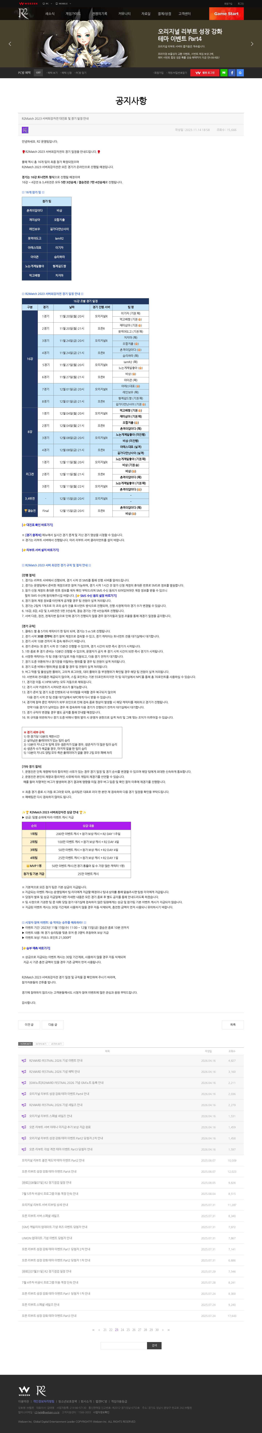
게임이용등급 (119, 1401)
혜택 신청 (67, 72)
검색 (154, 1345)
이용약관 (23, 1401)
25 (128, 1330)
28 (145, 1330)
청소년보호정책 (67, 1401)
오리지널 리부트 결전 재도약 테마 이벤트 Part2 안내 (53, 1160)
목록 (232, 1024)
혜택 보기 (53, 72)
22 (110, 1330)
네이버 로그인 (224, 72)
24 (122, 1330)
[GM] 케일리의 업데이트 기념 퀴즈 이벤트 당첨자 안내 (54, 1227)
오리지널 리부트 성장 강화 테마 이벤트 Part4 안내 (59, 1094)
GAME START (226, 13)
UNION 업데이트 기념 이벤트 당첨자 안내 (47, 1238)
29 (151, 1330)
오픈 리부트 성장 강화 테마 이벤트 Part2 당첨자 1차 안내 (56, 1260)
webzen (28, 3)
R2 (24, 13)
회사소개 (86, 1401)
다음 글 (52, 1024)
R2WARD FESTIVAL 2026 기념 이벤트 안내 (55, 1060)
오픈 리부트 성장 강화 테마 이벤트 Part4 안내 (49, 1171)
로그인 (241, 3)
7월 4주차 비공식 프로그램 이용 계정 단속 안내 (50, 1282)
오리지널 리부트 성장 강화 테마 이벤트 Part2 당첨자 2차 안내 (66, 1138)
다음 (252, 43)
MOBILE (63, 3)
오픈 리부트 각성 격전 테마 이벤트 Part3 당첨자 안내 (60, 1149)
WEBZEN (24, 1391)
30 (156, 1330)
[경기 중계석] (33, 535)
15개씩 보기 (25, 1044)
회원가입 (228, 3)
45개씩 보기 (56, 1044)
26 (133, 1330)
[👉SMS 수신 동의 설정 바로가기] (96, 595)
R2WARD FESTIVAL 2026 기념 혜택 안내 (54, 1071)
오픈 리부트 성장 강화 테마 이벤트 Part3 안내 (49, 1315)
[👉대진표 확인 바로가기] (37, 525)
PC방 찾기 (81, 72)
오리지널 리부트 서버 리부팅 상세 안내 (45, 1205)
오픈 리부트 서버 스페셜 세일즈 (40, 1216)
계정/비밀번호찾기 (177, 72)
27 (139, 1330)
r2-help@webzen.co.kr (47, 1412)
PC (47, 3)
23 (116, 1330)
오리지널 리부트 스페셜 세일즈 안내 (50, 1116)
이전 (10, 43)
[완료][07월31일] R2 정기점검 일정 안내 (46, 1271)
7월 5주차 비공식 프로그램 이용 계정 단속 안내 (50, 1193)
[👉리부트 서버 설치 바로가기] (40, 550)
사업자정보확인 (101, 1412)
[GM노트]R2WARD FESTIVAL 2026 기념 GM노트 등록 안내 (66, 1082)
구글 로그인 (240, 72)
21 (105, 1330)
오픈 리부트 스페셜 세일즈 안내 (40, 1304)
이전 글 (29, 1024)
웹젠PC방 (101, 1401)
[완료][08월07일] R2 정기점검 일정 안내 (46, 1182)
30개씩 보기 (41, 1044)
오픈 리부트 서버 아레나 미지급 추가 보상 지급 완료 (60, 1127)
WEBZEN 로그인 (204, 72)
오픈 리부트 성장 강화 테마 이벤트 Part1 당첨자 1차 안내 (56, 1293)
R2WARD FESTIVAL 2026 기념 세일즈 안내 (55, 1105)
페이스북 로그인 (232, 72)
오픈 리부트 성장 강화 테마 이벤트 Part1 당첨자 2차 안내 (56, 1249)
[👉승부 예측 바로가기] (36, 948)
